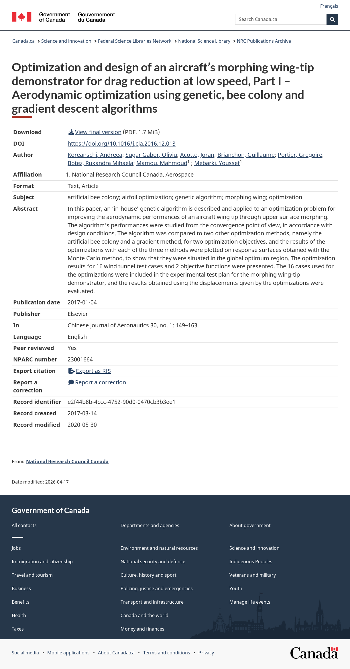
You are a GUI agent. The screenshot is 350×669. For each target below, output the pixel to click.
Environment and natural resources (159, 548)
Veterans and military (252, 575)
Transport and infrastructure (152, 602)
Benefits (21, 602)
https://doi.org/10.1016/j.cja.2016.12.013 (122, 143)
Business (21, 588)
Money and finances (142, 629)
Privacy (206, 653)
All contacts (24, 525)
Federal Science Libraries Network (135, 41)
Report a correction (97, 382)
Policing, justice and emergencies (157, 588)
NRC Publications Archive (264, 41)
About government (250, 525)
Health (19, 615)
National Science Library (204, 41)
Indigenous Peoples (250, 561)
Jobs (16, 548)
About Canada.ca (116, 653)
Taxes (18, 629)
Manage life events (249, 602)
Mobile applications (68, 653)
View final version (94, 132)
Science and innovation (66, 41)
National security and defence (153, 561)
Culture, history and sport (148, 575)
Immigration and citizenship (42, 561)
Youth (235, 588)
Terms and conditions (166, 653)
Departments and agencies (150, 525)
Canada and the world (144, 615)
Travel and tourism (32, 575)
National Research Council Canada (67, 461)
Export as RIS (89, 371)
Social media (25, 653)
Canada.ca (23, 41)
